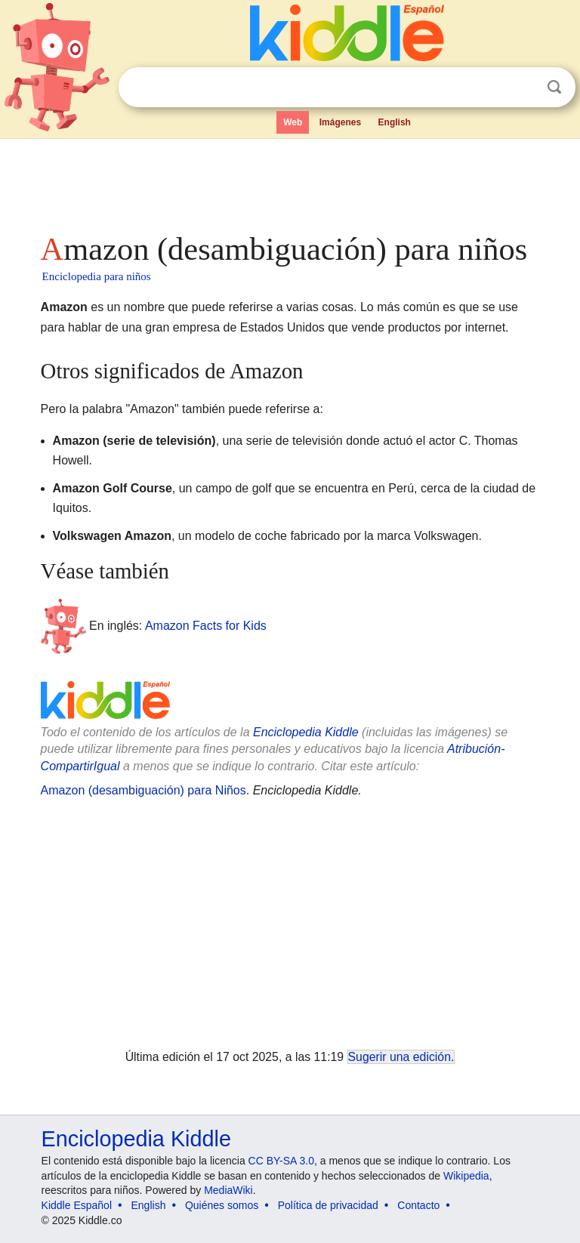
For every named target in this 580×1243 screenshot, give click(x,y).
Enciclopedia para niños (96, 276)
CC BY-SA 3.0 (281, 1161)
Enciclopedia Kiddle (306, 732)
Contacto (418, 1205)
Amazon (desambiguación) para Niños (143, 790)
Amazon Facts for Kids (206, 625)
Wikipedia (466, 1176)
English (394, 122)
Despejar (523, 87)
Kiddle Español (77, 1205)
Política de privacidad (328, 1205)
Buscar (554, 87)
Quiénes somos (221, 1205)
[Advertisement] (290, 181)
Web (292, 122)
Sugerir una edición (399, 1056)
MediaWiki (228, 1190)
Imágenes (340, 122)
